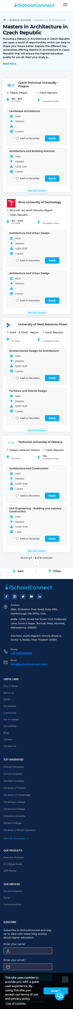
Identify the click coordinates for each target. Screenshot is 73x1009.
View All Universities (15, 838)
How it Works (10, 686)
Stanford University (13, 781)
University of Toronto (14, 788)
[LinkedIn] (40, 596)
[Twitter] (23, 596)
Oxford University (12, 774)
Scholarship (9, 706)
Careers (7, 739)
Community (9, 713)
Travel (6, 898)
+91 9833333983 (21, 653)
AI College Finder (12, 864)
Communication (12, 904)
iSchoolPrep (10, 726)
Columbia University (14, 816)
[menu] (65, 4)
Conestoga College (14, 802)
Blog (6, 733)
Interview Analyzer (13, 857)
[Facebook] (6, 596)
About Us (8, 693)
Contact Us (9, 746)
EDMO (6, 699)
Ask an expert (11, 719)
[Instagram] (14, 596)
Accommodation (12, 891)
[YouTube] (31, 596)
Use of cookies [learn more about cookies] (16, 1003)
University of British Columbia (19, 830)
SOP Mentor (10, 871)
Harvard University (13, 767)
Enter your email (14, 960)
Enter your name (14, 944)
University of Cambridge (16, 795)
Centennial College (14, 809)
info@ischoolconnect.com (29, 664)
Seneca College (12, 823)
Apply (52, 138)
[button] (60, 996)
